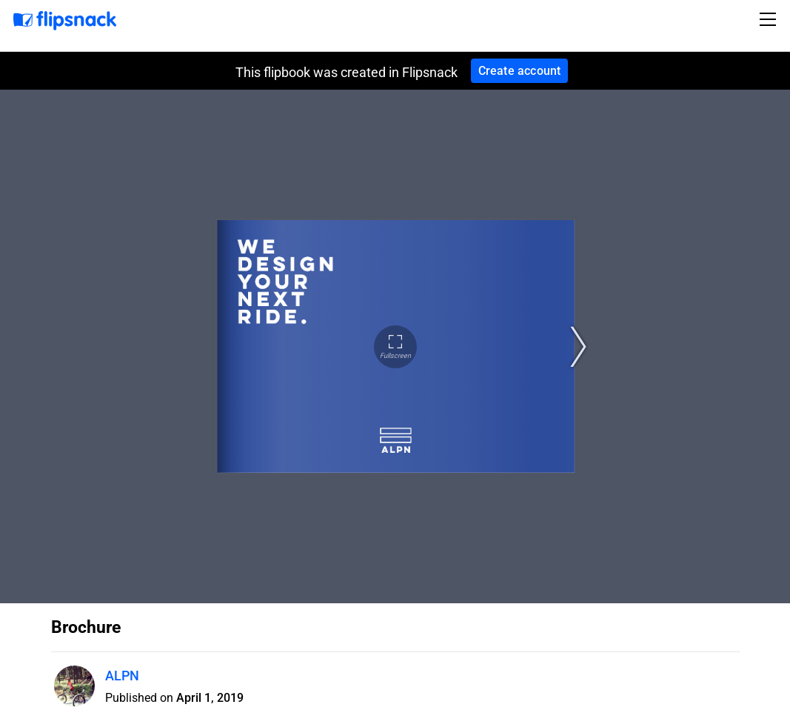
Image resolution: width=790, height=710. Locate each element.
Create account (519, 71)
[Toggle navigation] (770, 19)
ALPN (122, 675)
